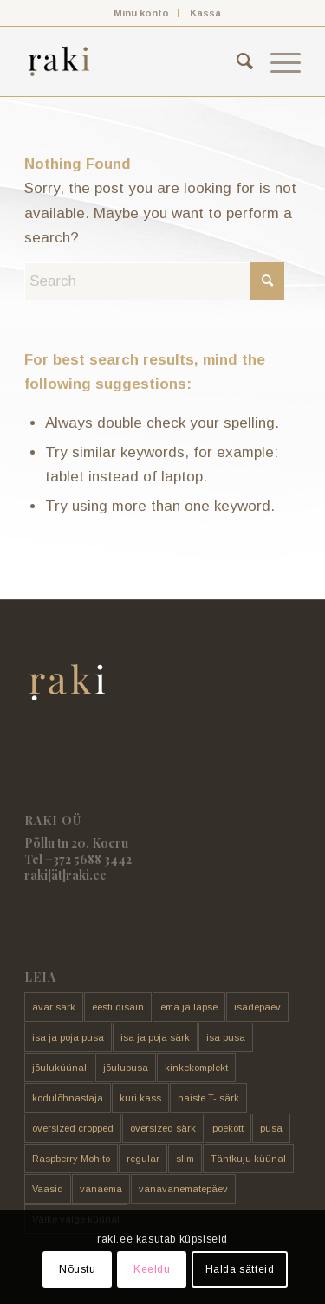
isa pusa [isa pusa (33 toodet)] (225, 1037)
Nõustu (77, 1269)
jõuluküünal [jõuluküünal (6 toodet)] (59, 1067)
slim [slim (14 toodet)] (185, 1158)
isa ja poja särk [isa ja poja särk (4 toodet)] (155, 1037)
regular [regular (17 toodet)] (143, 1158)
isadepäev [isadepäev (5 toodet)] (257, 1007)
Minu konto (141, 13)
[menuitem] (142, 13)
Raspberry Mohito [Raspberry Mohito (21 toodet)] (71, 1158)
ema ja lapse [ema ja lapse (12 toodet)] (189, 1007)
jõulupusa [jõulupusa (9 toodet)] (125, 1067)
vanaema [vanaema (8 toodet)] (101, 1189)
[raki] (134, 61)
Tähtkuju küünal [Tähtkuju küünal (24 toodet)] (248, 1158)
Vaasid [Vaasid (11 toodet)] (47, 1189)
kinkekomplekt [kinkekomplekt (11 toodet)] (196, 1067)
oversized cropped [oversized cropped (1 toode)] (73, 1128)
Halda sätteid (240, 1269)
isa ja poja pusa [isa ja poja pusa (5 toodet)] (68, 1037)
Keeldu (152, 1269)
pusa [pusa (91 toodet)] (271, 1128)
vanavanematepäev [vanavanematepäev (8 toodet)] (183, 1189)
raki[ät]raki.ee (65, 875)
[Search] (236, 61)
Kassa (205, 13)
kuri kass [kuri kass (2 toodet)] (140, 1098)
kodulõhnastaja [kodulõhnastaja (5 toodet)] (67, 1098)
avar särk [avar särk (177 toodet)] (53, 1007)
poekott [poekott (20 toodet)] (228, 1128)
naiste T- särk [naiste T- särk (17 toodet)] (208, 1098)
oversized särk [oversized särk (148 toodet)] (163, 1128)
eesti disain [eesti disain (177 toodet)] (118, 1007)
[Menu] (277, 61)
